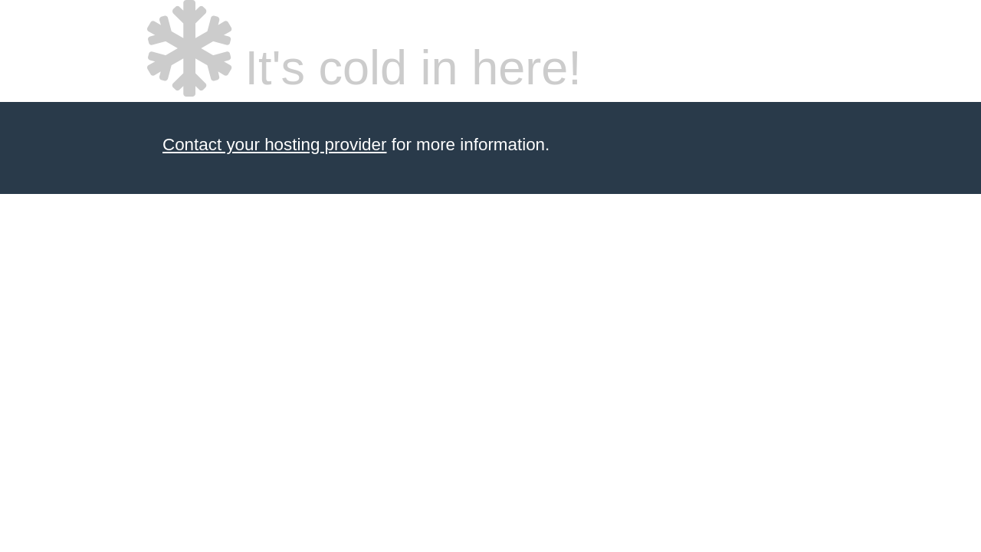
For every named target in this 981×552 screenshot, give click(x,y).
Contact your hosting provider (274, 144)
